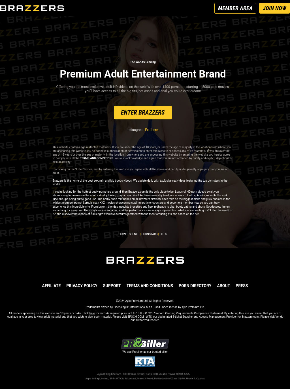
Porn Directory (195, 285)
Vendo (279, 316)
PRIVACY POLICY (81, 285)
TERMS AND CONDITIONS (150, 285)
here (92, 313)
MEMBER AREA (235, 8)
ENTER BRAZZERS (143, 112)
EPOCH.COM (136, 316)
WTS (149, 316)
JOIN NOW (274, 8)
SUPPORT (112, 285)
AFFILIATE (51, 285)
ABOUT (223, 285)
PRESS (242, 285)
